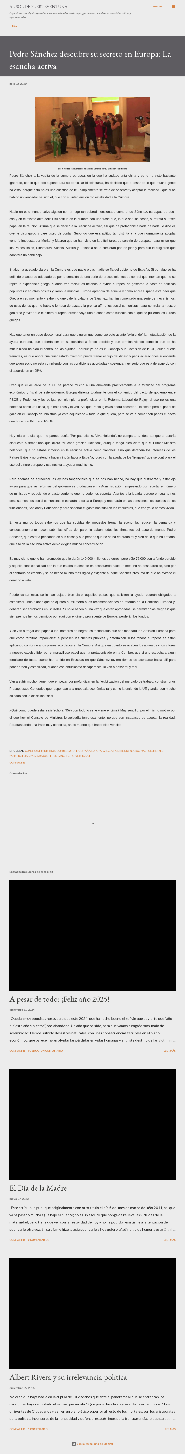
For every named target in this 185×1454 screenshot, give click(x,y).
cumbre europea (68, 750)
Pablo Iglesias (19, 755)
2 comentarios (38, 1239)
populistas (78, 755)
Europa (96, 750)
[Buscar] (157, 6)
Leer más (170, 1050)
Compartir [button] (17, 762)
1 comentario (38, 1429)
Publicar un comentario (45, 1050)
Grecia (107, 750)
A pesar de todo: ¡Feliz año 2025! (59, 999)
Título (15, 26)
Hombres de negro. (126, 750)
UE (89, 755)
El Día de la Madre (38, 1188)
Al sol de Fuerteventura (38, 6)
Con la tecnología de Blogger (92, 1444)
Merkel (158, 750)
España (85, 750)
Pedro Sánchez (59, 755)
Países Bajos (39, 755)
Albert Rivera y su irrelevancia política (68, 1377)
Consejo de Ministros (40, 750)
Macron (146, 750)
